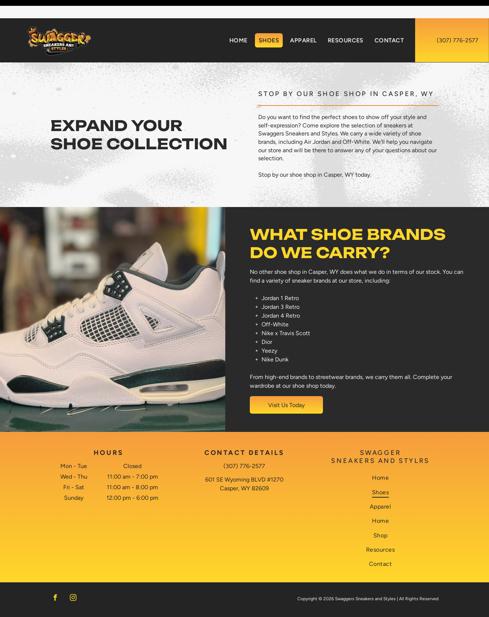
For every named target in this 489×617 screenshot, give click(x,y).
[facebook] (55, 580)
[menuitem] (238, 22)
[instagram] (73, 580)
